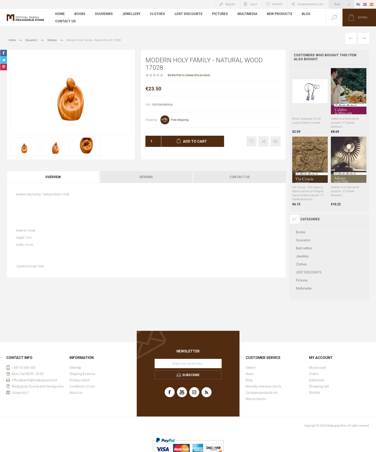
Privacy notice (79, 380)
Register (230, 4)
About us (75, 392)
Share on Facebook (3, 53)
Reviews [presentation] (146, 177)
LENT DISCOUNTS (186, 14)
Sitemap (75, 367)
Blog (303, 14)
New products (277, 14)
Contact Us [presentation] (240, 177)
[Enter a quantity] (149, 141)
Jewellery (130, 14)
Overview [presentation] (53, 177)
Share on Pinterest (3, 67)
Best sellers (304, 248)
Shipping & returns (82, 374)
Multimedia (245, 14)
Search (251, 367)
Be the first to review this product (189, 75)
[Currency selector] (341, 4)
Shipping (151, 119)
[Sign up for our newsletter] (188, 363)
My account (317, 367)
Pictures (218, 14)
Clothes (156, 14)
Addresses (316, 380)
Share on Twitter (3, 60)
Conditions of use (82, 386)
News (250, 374)
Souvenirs (103, 14)
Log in (253, 4)
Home (59, 14)
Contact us (65, 21)
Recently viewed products (263, 386)
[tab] (53, 177)
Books (79, 14)
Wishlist (314, 392)
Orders (314, 374)
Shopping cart (319, 386)
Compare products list (310, 4)
